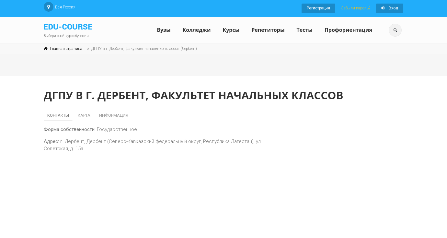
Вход (389, 8)
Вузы (163, 29)
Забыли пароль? (355, 8)
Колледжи (197, 29)
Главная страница (66, 48)
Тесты (304, 29)
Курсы (231, 29)
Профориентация (348, 29)
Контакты (58, 115)
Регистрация (318, 8)
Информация (113, 115)
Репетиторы (267, 29)
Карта (84, 115)
